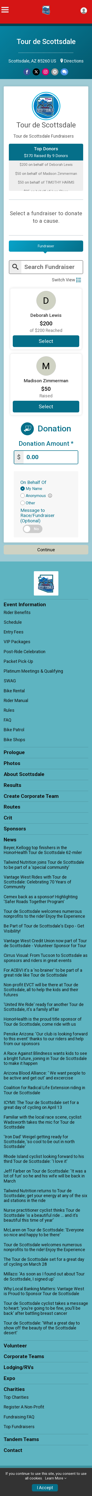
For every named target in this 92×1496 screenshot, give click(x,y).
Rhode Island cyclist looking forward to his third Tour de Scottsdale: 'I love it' (44, 1159)
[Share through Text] (64, 71)
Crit (8, 818)
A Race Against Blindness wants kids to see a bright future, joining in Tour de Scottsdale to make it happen (45, 1058)
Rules (9, 710)
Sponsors (15, 829)
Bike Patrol (14, 729)
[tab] (46, 246)
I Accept (45, 1487)
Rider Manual (16, 700)
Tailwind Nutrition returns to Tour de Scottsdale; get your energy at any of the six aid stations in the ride (45, 1195)
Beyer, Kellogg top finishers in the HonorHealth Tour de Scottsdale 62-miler (43, 850)
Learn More (54, 1478)
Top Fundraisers (19, 1426)
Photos (12, 763)
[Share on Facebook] (26, 71)
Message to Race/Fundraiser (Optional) (37, 515)
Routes (12, 807)
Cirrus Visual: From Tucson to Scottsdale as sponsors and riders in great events (46, 958)
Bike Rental (14, 690)
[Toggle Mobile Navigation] (5, 10)
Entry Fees (14, 632)
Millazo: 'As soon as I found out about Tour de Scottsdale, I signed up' (44, 1276)
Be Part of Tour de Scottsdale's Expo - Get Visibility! (44, 928)
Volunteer (15, 1346)
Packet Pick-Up (18, 661)
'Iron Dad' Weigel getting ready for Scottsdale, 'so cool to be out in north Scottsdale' (39, 1141)
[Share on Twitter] (36, 71)
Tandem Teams (21, 1439)
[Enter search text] (52, 267)
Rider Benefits (17, 612)
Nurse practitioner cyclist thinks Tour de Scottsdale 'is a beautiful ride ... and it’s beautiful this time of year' (42, 1215)
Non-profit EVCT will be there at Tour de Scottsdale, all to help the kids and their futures (41, 989)
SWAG (10, 680)
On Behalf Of (33, 482)
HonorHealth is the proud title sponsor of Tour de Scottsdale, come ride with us (43, 1021)
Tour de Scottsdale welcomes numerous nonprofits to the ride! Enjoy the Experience (44, 914)
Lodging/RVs (19, 1367)
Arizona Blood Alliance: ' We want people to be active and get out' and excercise (44, 1075)
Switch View (66, 279)
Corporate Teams (24, 1356)
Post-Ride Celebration (24, 651)
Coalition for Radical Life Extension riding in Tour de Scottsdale (44, 1090)
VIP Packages (17, 641)
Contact (13, 1450)
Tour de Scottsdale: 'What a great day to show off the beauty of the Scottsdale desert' (42, 1328)
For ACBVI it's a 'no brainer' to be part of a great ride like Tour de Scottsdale (43, 973)
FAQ (7, 720)
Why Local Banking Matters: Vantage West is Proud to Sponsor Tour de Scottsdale (44, 1291)
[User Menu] (83, 10)
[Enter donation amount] (51, 457)
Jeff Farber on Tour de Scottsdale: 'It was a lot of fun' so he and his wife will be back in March (45, 1176)
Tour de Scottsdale (46, 41)
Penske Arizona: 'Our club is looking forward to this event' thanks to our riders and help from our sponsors (46, 1039)
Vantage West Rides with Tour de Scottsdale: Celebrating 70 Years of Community (37, 882)
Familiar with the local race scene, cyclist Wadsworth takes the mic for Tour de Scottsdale (42, 1122)
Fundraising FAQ (19, 1417)
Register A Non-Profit (24, 1407)
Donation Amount (46, 443)
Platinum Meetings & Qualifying (33, 671)
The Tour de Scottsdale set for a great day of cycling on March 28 (44, 1262)
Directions (74, 61)
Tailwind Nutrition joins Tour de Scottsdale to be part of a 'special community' (44, 865)
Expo (9, 1378)
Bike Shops (14, 739)
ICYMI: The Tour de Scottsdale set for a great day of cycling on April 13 (41, 1105)
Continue (46, 549)
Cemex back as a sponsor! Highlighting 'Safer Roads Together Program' (41, 899)
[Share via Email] (54, 71)
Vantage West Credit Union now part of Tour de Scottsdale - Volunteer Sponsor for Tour (45, 943)
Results (12, 785)
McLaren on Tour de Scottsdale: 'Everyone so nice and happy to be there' (44, 1232)
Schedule (13, 622)
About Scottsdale (24, 774)
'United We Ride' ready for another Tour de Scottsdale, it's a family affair (44, 1007)
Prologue (14, 752)
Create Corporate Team (31, 796)
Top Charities (16, 1397)
